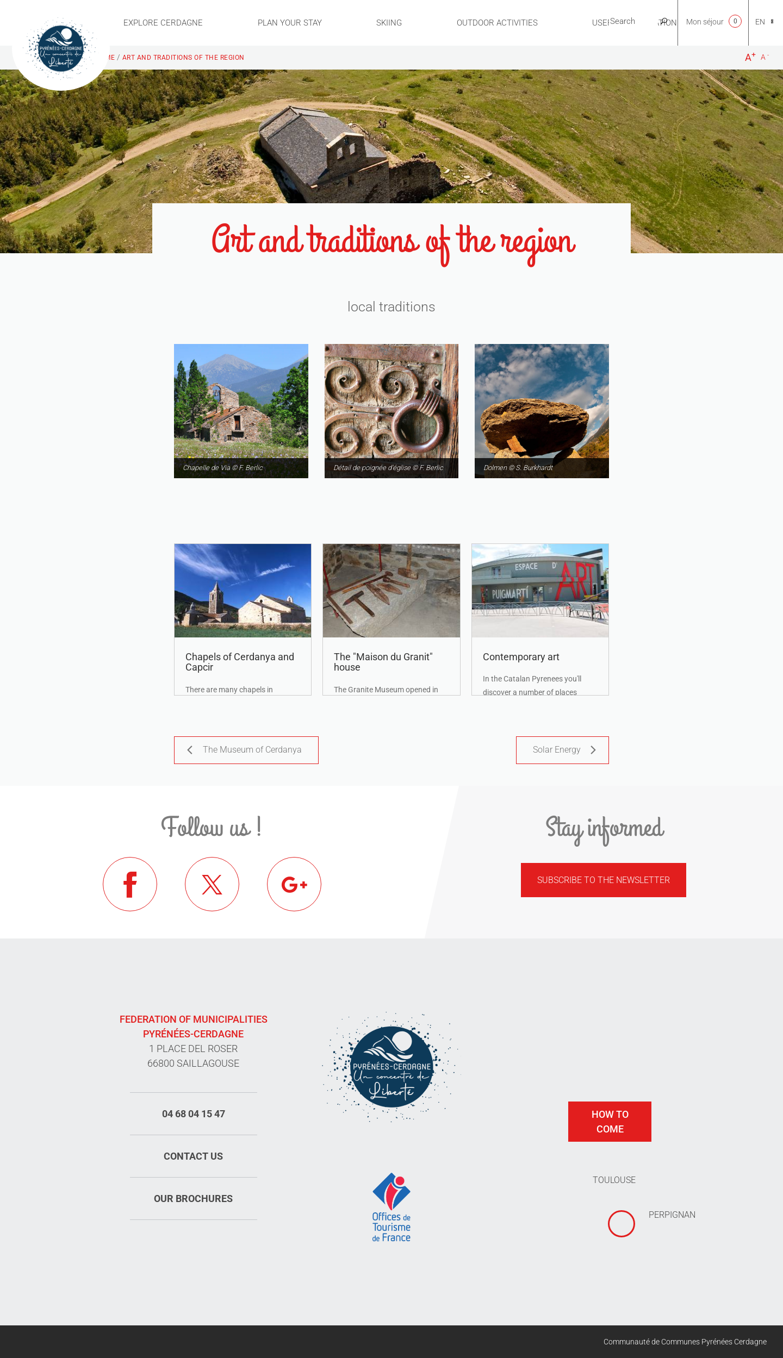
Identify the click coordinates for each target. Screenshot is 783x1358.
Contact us (193, 1156)
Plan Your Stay (290, 23)
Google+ (294, 884)
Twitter (212, 884)
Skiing (389, 23)
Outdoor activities (497, 23)
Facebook (130, 884)
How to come (610, 1122)
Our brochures (193, 1198)
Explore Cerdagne (163, 23)
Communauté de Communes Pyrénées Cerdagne (685, 1341)
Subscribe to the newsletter (603, 880)
